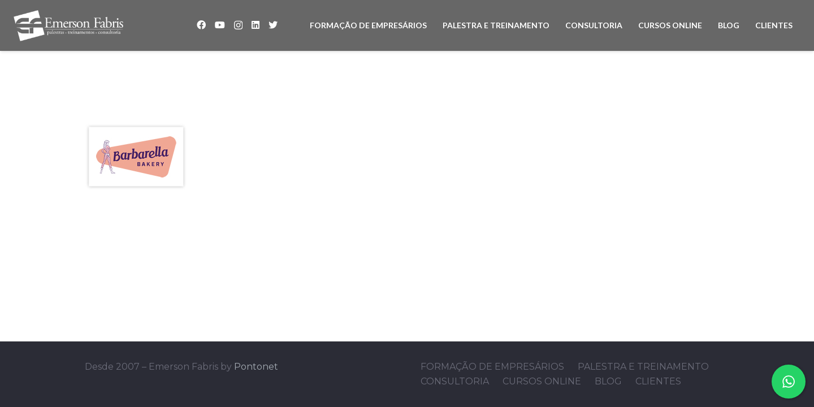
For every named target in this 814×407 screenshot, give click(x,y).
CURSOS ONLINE (542, 381)
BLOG (608, 381)
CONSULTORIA (455, 381)
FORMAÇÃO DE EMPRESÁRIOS (492, 366)
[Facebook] (201, 24)
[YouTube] (220, 24)
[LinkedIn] (255, 24)
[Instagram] (238, 25)
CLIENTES (658, 381)
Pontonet (256, 366)
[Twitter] (273, 24)
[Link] (68, 25)
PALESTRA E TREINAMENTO (643, 366)
